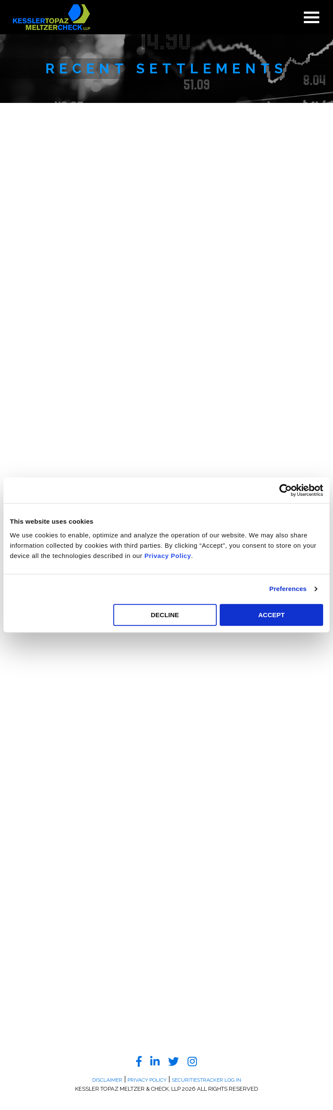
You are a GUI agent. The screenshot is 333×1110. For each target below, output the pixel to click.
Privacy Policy (168, 555)
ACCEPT (271, 614)
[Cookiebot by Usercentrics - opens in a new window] (285, 490)
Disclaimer (107, 1080)
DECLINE (165, 614)
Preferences (288, 588)
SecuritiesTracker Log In (206, 1080)
